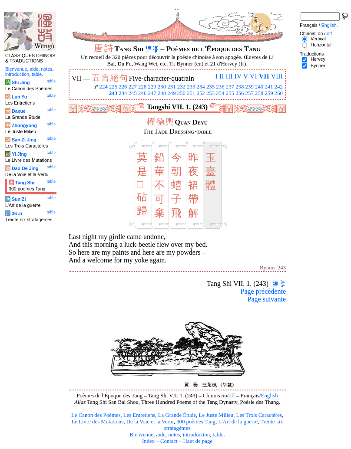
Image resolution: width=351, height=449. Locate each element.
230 (162, 87)
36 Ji (17, 213)
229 (152, 87)
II (221, 76)
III (229, 76)
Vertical (318, 38)
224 (103, 87)
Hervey (318, 59)
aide (160, 435)
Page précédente (263, 291)
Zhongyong (24, 125)
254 (220, 93)
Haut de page (198, 441)
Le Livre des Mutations (97, 422)
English (269, 396)
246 (142, 93)
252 (201, 93)
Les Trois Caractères (259, 415)
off (231, 396)
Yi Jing (19, 154)
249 (171, 93)
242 (279, 87)
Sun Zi (19, 199)
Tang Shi (24, 182)
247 (152, 93)
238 (239, 87)
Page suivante (267, 299)
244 (123, 93)
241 (269, 87)
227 (133, 87)
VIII (277, 76)
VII (264, 76)
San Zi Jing (24, 139)
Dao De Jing (25, 168)
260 (279, 93)
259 (269, 93)
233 (191, 87)
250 (181, 93)
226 (123, 87)
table (218, 435)
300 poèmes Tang (195, 422)
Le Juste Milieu (216, 415)
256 (239, 93)
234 (201, 87)
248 (162, 93)
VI (253, 76)
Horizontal (321, 44)
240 (259, 87)
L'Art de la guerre (238, 422)
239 (249, 87)
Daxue (19, 111)
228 (142, 87)
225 (113, 87)
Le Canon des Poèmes (95, 415)
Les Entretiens (139, 415)
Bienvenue (141, 435)
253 (210, 93)
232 (181, 87)
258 (259, 93)
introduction (196, 435)
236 (220, 87)
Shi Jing (21, 82)
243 (113, 93)
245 (133, 93)
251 (191, 93)
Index (148, 441)
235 (210, 87)
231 (171, 87)
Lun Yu (19, 96)
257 (249, 93)
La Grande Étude (177, 415)
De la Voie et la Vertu (150, 422)
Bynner (318, 65)
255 (230, 93)
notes (174, 435)
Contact (169, 441)
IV (238, 76)
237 (230, 87)
